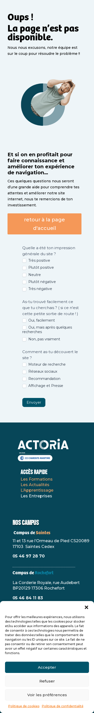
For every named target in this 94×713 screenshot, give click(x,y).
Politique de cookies (23, 706)
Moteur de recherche (44, 364)
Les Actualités (35, 484)
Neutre (31, 274)
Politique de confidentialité (62, 706)
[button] (86, 607)
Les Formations (37, 479)
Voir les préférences (47, 694)
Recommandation (41, 378)
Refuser (47, 681)
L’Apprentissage (37, 490)
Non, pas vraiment (41, 339)
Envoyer (34, 402)
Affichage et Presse (42, 385)
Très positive (36, 260)
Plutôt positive (38, 267)
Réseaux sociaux (39, 371)
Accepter (47, 667)
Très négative (37, 289)
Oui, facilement (38, 320)
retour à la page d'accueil (44, 224)
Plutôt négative (39, 281)
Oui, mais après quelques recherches (47, 329)
